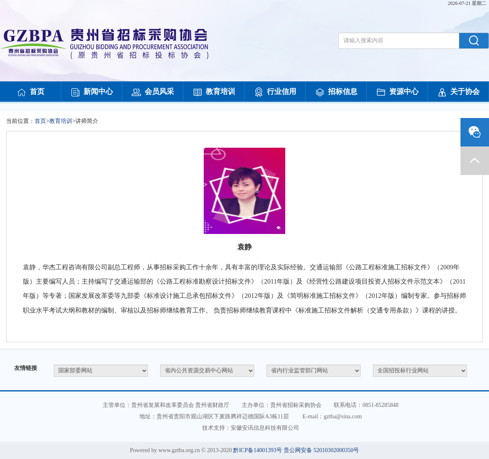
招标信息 (336, 92)
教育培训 (214, 92)
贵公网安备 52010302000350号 (321, 450)
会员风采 (153, 92)
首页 (30, 92)
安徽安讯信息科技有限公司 (265, 428)
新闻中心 (91, 92)
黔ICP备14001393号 (257, 450)
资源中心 (397, 92)
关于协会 (458, 92)
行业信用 (275, 92)
